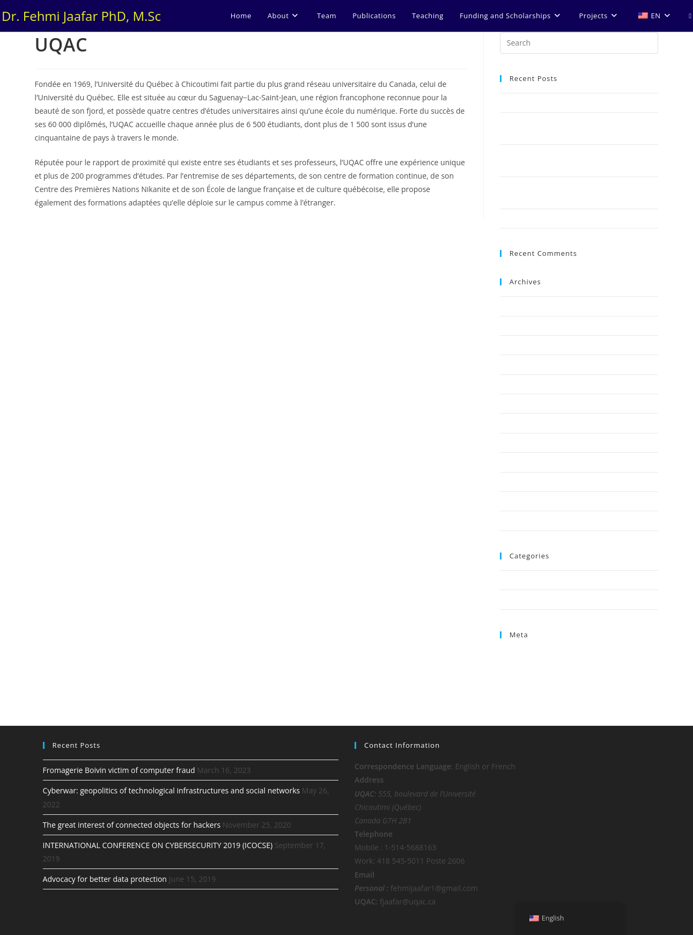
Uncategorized (523, 599)
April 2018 (516, 482)
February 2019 (523, 403)
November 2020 (526, 345)
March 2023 (519, 306)
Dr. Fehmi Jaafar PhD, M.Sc (81, 16)
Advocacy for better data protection (557, 218)
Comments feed (525, 679)
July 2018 (514, 442)
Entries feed (519, 667)
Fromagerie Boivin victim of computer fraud (571, 102)
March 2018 (519, 501)
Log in (509, 655)
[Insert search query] (579, 43)
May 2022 (516, 325)
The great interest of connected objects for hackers (132, 825)
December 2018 (525, 423)
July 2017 (514, 520)
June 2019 (516, 384)
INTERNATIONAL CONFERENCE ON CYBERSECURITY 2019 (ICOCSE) (157, 845)
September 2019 (527, 364)
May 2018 (516, 462)
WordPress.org (524, 692)
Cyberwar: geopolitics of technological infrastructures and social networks (171, 790)
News (509, 580)
